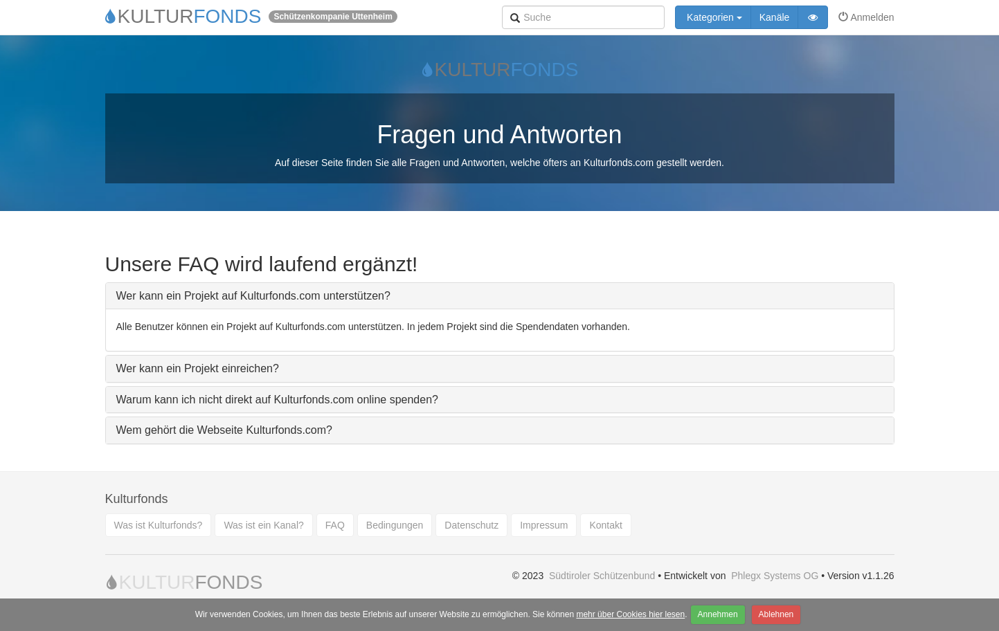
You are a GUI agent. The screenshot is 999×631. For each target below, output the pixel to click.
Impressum (544, 525)
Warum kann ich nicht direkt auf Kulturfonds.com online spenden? (277, 399)
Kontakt (605, 525)
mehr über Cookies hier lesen (630, 614)
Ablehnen (776, 614)
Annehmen (718, 614)
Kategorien (713, 17)
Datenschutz (471, 525)
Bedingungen (395, 525)
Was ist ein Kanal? (263, 525)
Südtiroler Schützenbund (602, 575)
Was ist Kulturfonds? (158, 525)
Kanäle (774, 17)
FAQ (335, 525)
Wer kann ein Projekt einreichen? (197, 368)
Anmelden (866, 17)
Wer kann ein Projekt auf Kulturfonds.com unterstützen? (253, 296)
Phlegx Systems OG (774, 575)
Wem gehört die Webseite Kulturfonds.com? (224, 430)
